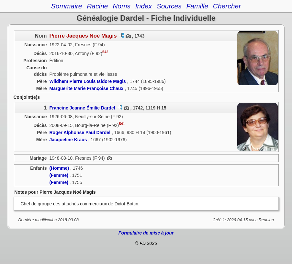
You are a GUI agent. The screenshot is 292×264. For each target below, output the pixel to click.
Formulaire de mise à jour (146, 232)
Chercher (227, 6)
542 (105, 52)
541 (122, 124)
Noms (121, 6)
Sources (169, 6)
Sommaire (66, 6)
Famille (197, 6)
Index (143, 6)
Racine (97, 6)
